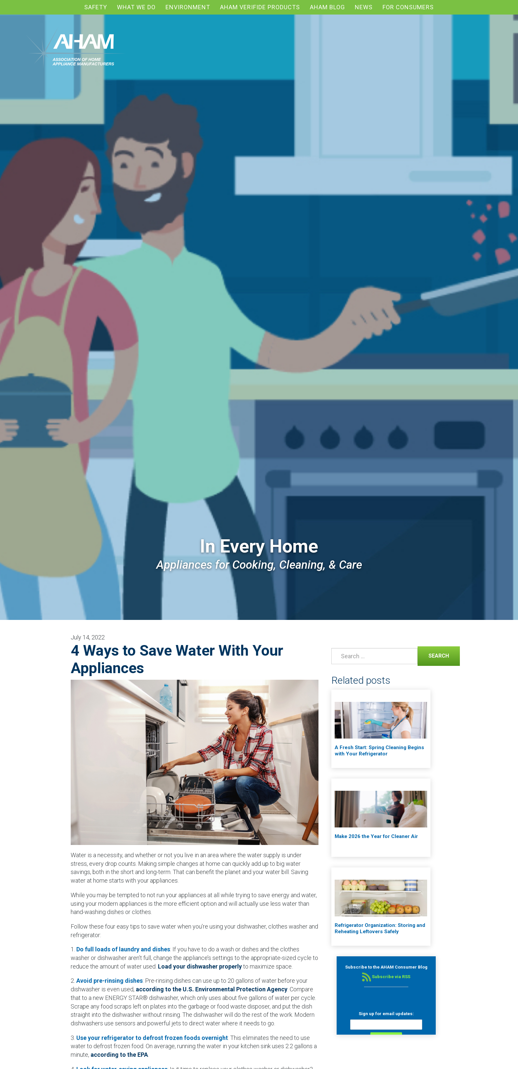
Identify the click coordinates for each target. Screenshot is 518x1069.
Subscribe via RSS (386, 976)
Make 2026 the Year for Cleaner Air (376, 836)
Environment (188, 7)
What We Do (136, 7)
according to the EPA (119, 1054)
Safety (95, 7)
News (364, 7)
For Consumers (408, 7)
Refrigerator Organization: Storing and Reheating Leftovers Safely (380, 928)
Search (433, 655)
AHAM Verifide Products (260, 7)
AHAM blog (327, 7)
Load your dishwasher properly (200, 966)
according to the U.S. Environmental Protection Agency (211, 989)
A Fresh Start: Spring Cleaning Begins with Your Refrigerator (379, 750)
